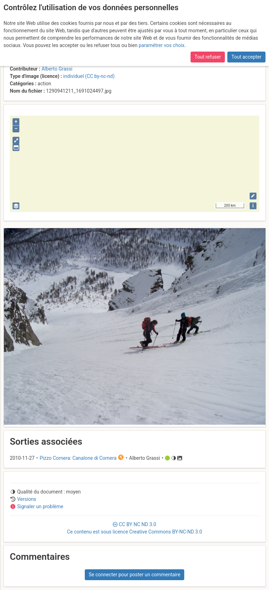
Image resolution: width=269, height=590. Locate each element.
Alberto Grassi (56, 69)
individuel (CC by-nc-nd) (89, 76)
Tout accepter (247, 57)
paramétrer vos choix (162, 45)
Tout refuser (207, 57)
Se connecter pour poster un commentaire (134, 574)
